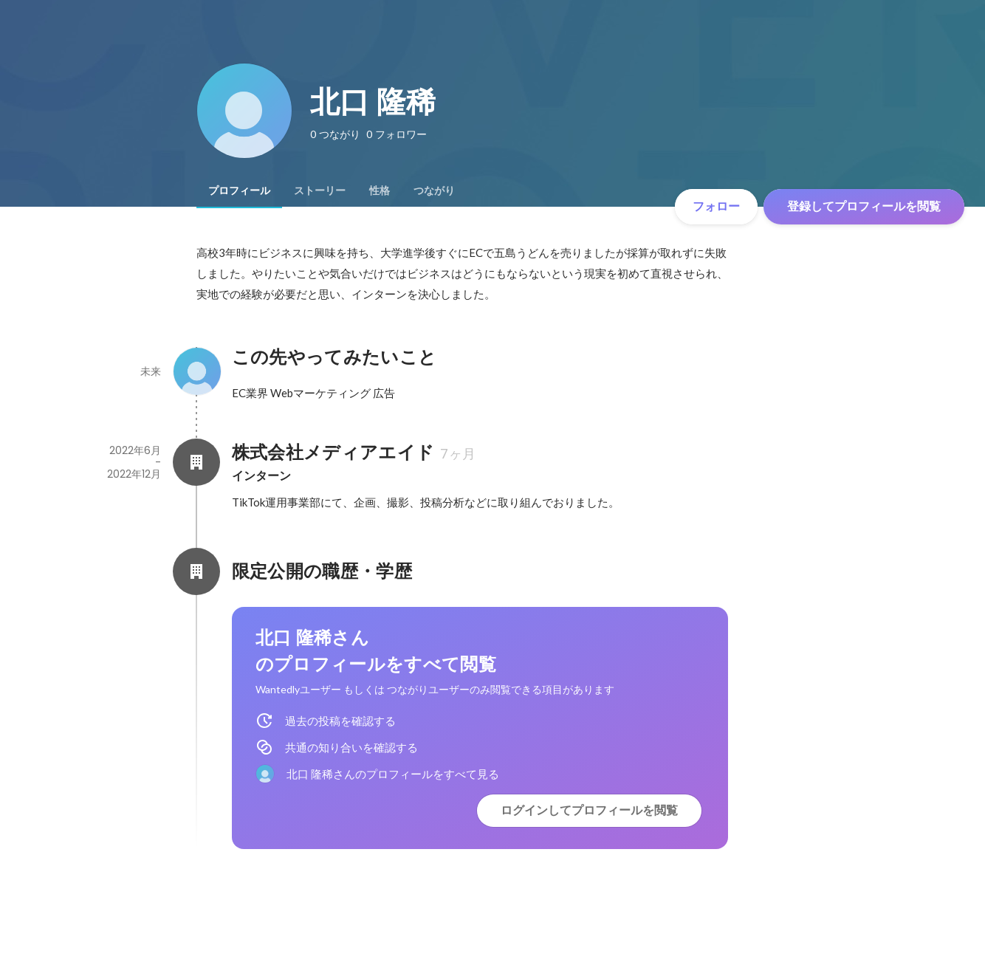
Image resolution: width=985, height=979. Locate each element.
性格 (379, 190)
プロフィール (239, 190)
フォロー (716, 206)
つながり (434, 190)
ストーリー (320, 190)
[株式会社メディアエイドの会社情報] (196, 462)
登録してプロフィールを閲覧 (864, 206)
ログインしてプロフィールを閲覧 (589, 810)
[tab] (239, 190)
